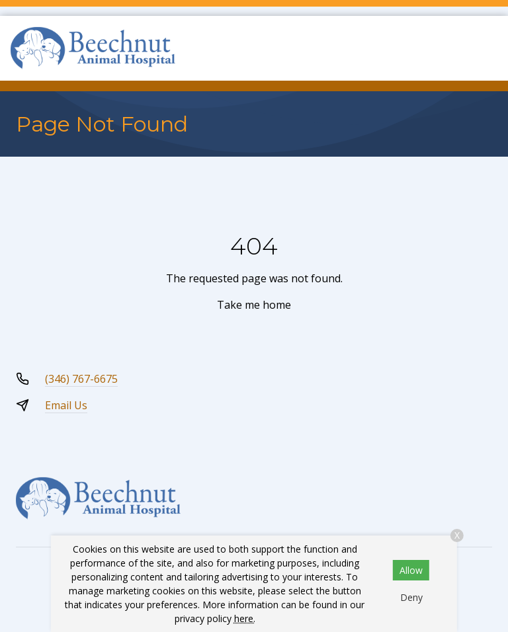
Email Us (66, 405)
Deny (411, 597)
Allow (411, 570)
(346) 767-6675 (81, 379)
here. (244, 618)
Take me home (254, 304)
